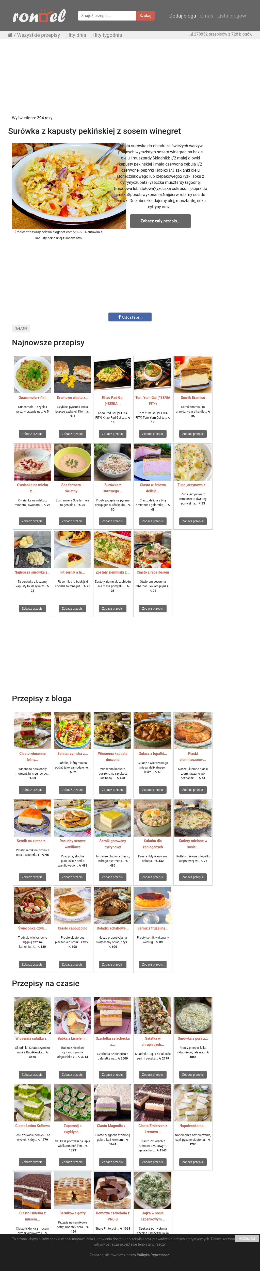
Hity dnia (76, 35)
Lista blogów (231, 16)
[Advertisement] (130, 79)
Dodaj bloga (182, 16)
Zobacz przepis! (32, 434)
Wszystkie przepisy (38, 35)
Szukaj (145, 15)
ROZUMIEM (247, 1239)
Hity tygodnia (107, 35)
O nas (206, 16)
